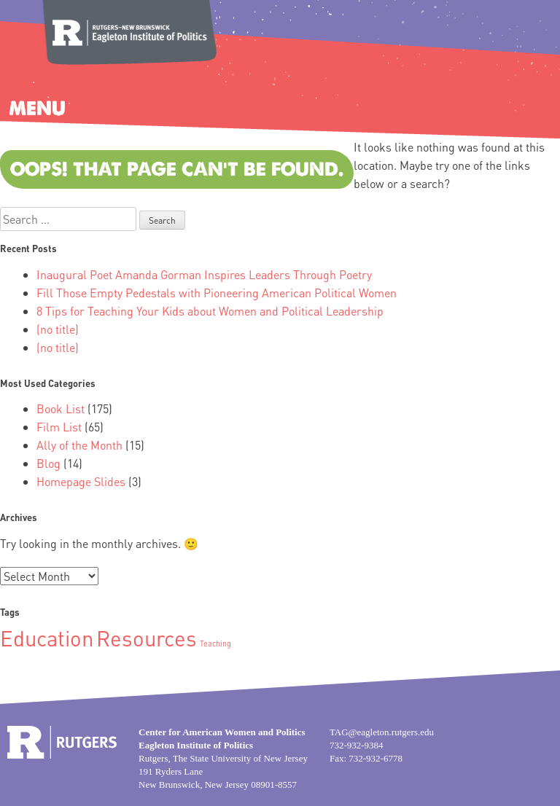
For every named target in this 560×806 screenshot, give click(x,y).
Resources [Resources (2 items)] (146, 638)
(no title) (57, 329)
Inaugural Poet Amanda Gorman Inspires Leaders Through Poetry (204, 274)
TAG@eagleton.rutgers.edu (382, 732)
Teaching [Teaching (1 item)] (215, 643)
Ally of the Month (79, 445)
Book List (60, 408)
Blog (48, 463)
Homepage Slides (80, 481)
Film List (59, 426)
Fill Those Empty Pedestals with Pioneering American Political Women (216, 292)
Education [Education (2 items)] (46, 638)
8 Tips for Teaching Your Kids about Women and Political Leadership (210, 310)
